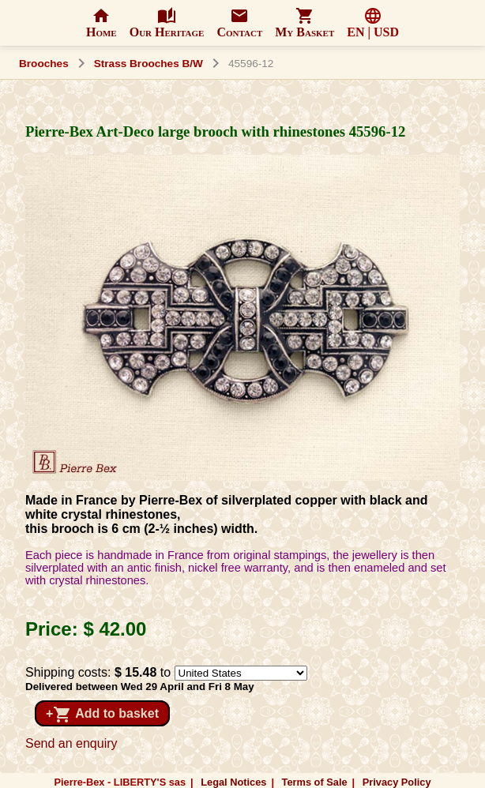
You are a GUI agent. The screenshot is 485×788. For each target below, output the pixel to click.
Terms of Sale (315, 782)
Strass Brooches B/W (148, 63)
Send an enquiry (71, 743)
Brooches (44, 63)
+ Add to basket (102, 714)
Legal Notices (233, 782)
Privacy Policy (397, 782)
